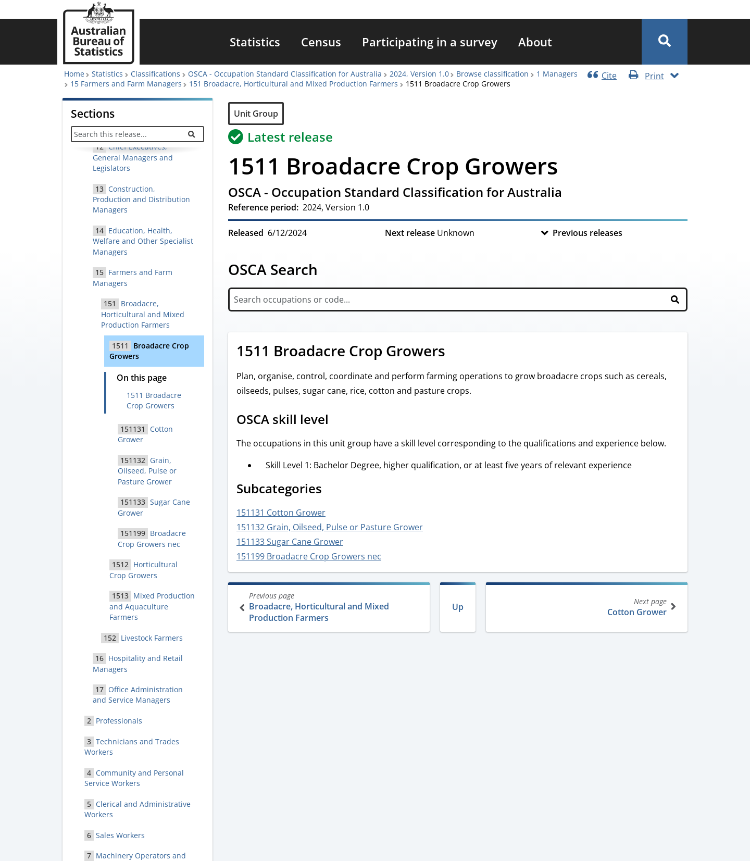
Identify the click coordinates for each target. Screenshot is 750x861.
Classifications (155, 74)
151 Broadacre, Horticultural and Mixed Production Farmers (293, 84)
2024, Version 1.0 (419, 74)
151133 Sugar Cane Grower (289, 541)
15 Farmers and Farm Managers (126, 84)
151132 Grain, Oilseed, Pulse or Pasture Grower (329, 527)
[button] (665, 42)
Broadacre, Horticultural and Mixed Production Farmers (330, 607)
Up (458, 607)
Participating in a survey (429, 41)
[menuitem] (255, 42)
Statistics (255, 41)
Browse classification (492, 74)
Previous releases (587, 233)
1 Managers (557, 74)
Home (74, 74)
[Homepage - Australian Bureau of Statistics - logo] (98, 33)
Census (321, 41)
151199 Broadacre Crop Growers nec (308, 556)
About (535, 41)
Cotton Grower (585, 607)
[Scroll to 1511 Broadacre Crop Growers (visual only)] (456, 352)
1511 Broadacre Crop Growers (154, 400)
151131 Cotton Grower (281, 512)
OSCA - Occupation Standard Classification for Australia (285, 74)
